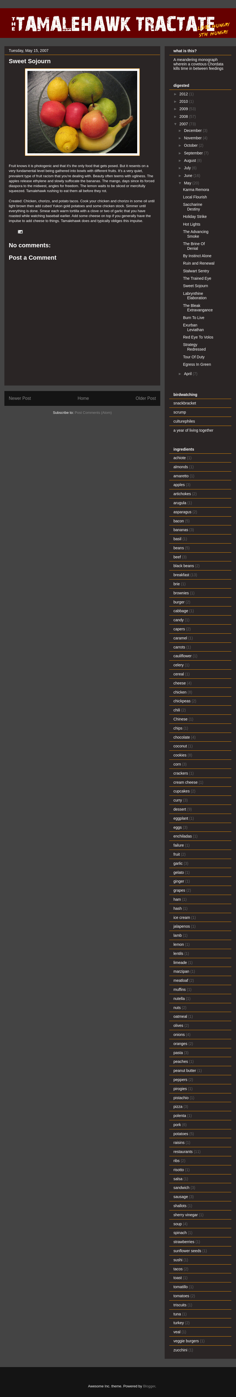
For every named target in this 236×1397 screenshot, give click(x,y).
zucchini (180, 1350)
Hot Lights (191, 224)
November (193, 138)
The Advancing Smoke (196, 234)
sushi (177, 1260)
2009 (184, 109)
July (188, 168)
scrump (179, 412)
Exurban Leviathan (193, 327)
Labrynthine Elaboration (195, 295)
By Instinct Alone (197, 256)
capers (179, 629)
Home (83, 398)
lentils (178, 953)
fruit (176, 854)
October (191, 145)
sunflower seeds (187, 1251)
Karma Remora (196, 189)
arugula (179, 503)
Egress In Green (197, 364)
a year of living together (193, 430)
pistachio (181, 1098)
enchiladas (182, 836)
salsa (177, 1179)
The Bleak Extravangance (198, 307)
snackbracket (184, 403)
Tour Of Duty (194, 357)
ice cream (181, 917)
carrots (179, 647)
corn (177, 764)
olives (178, 1025)
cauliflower (182, 656)
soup (177, 1224)
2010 (184, 101)
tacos (177, 1269)
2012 (184, 94)
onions (179, 1034)
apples (179, 485)
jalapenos (181, 926)
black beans (183, 566)
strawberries (183, 1242)
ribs (176, 1160)
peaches (180, 1061)
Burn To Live (193, 317)
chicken (179, 692)
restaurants (183, 1151)
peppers (180, 1079)
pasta (178, 1052)
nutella (179, 998)
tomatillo (180, 1287)
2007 (184, 124)
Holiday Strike (195, 216)
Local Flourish (195, 197)
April (188, 374)
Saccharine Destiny (192, 206)
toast (177, 1278)
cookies (179, 755)
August (190, 160)
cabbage (180, 611)
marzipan (181, 971)
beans (178, 548)
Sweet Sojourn (195, 286)
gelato (178, 872)
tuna (177, 1314)
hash (177, 908)
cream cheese (185, 782)
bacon (178, 521)
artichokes (182, 494)
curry (177, 800)
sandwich (181, 1187)
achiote (179, 458)
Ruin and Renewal (198, 263)
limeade (180, 962)
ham (177, 899)
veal (177, 1332)
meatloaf (180, 980)
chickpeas (181, 701)
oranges (180, 1043)
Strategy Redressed (194, 346)
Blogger (149, 1386)
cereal (178, 674)
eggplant (180, 818)
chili (176, 710)
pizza (177, 1106)
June (188, 175)
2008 (184, 116)
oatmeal (180, 1016)
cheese (179, 683)
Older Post (146, 398)
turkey (178, 1323)
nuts (177, 1007)
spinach (180, 1232)
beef (177, 557)
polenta (179, 1115)
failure (178, 845)
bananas (180, 530)
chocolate (181, 737)
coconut (180, 746)
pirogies (180, 1088)
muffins (179, 989)
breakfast (181, 575)
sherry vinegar (185, 1215)
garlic (177, 863)
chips (177, 728)
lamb (177, 935)
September (194, 153)
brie (176, 584)
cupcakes (181, 791)
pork (177, 1124)
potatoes (180, 1134)
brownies (181, 593)
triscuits (179, 1305)
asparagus (182, 512)
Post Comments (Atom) (93, 413)
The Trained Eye (197, 278)
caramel (180, 638)
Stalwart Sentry (196, 271)
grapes (179, 890)
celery (178, 665)
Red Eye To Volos (198, 337)
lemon (178, 944)
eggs (177, 827)
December (193, 130)
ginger (178, 881)
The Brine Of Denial (194, 246)
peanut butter (184, 1070)
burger (178, 602)
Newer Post (20, 398)
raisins (178, 1142)
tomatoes (181, 1296)
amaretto (181, 476)
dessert (179, 809)
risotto (178, 1170)
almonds (180, 467)
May (188, 183)
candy (178, 620)
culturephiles (184, 421)
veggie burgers (186, 1341)
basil (177, 539)
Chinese (180, 719)
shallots (179, 1206)
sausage (180, 1196)
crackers (180, 773)
